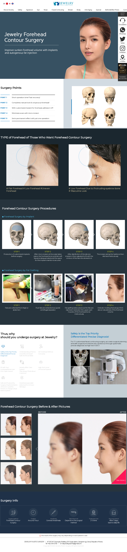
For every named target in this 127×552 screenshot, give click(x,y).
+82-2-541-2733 (52, 544)
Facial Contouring (58, 10)
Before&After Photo (112, 10)
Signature (29, 10)
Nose (45, 10)
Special (98, 10)
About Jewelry (9, 10)
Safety (20, 10)
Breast (70, 10)
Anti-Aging (88, 10)
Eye (38, 10)
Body (78, 10)
